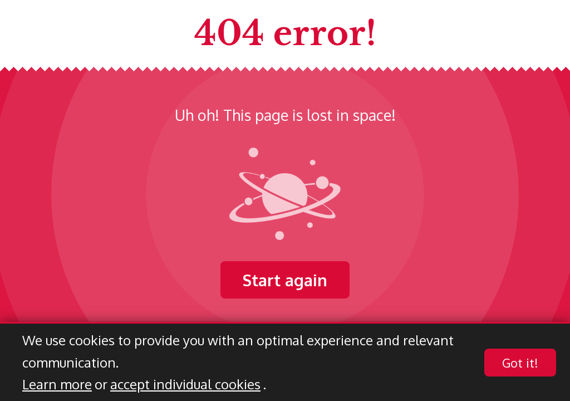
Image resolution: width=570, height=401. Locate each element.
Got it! (520, 362)
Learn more (57, 384)
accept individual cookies (185, 384)
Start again (285, 280)
